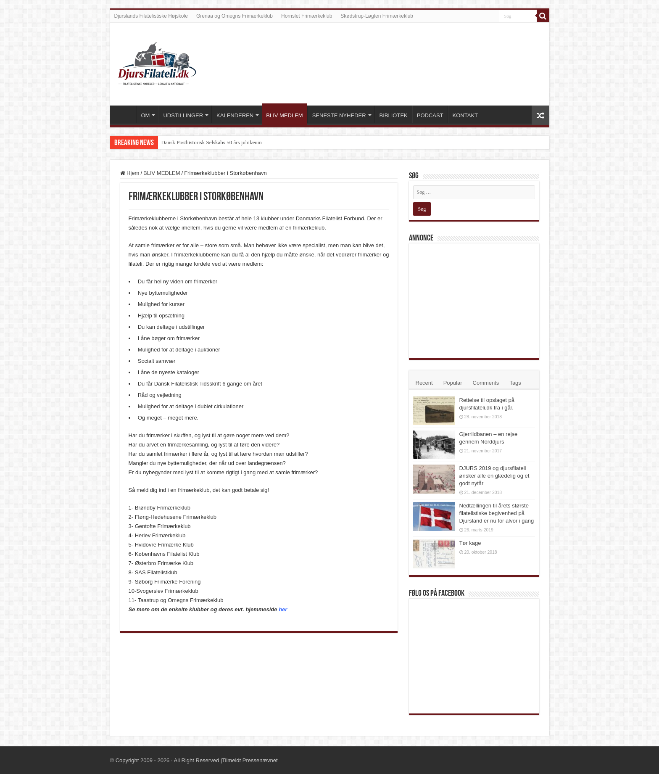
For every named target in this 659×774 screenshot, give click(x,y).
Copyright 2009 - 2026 (143, 760)
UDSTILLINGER (183, 115)
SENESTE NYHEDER (339, 115)
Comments (486, 383)
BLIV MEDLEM (284, 115)
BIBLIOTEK (394, 115)
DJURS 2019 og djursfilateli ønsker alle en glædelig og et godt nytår (494, 475)
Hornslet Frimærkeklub (306, 16)
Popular (452, 383)
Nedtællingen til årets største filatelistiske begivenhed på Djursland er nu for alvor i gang (496, 513)
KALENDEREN (234, 115)
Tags (515, 383)
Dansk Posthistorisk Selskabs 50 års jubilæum (211, 142)
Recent (424, 383)
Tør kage (470, 543)
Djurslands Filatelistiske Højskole (151, 16)
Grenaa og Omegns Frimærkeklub (234, 16)
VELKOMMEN (125, 114)
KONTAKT (465, 115)
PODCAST (430, 115)
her (283, 609)
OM (145, 115)
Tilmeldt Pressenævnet (249, 760)
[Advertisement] (476, 300)
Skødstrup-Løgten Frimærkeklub (376, 16)
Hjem (130, 173)
